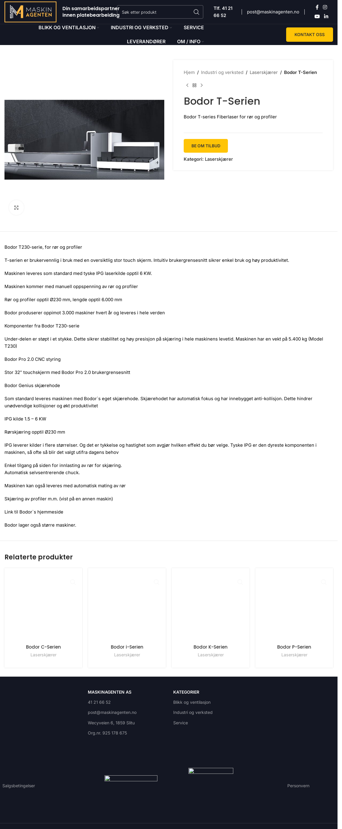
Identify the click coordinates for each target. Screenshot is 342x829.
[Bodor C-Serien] (43, 604)
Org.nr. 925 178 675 (107, 731)
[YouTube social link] (317, 16)
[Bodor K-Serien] (210, 607)
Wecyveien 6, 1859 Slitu (111, 721)
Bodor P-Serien (294, 652)
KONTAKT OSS (310, 34)
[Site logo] (30, 11)
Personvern (298, 784)
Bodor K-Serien (211, 647)
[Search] (160, 12)
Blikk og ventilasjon (192, 700)
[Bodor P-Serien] (294, 609)
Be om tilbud (207, 145)
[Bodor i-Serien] (127, 607)
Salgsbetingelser (18, 784)
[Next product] (201, 85)
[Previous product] (187, 85)
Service (180, 721)
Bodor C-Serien (43, 642)
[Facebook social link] (317, 7)
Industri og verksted (222, 72)
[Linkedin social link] (326, 16)
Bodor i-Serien (127, 647)
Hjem (189, 72)
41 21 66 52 (99, 700)
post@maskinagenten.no (273, 12)
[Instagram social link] (325, 7)
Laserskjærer (264, 72)
